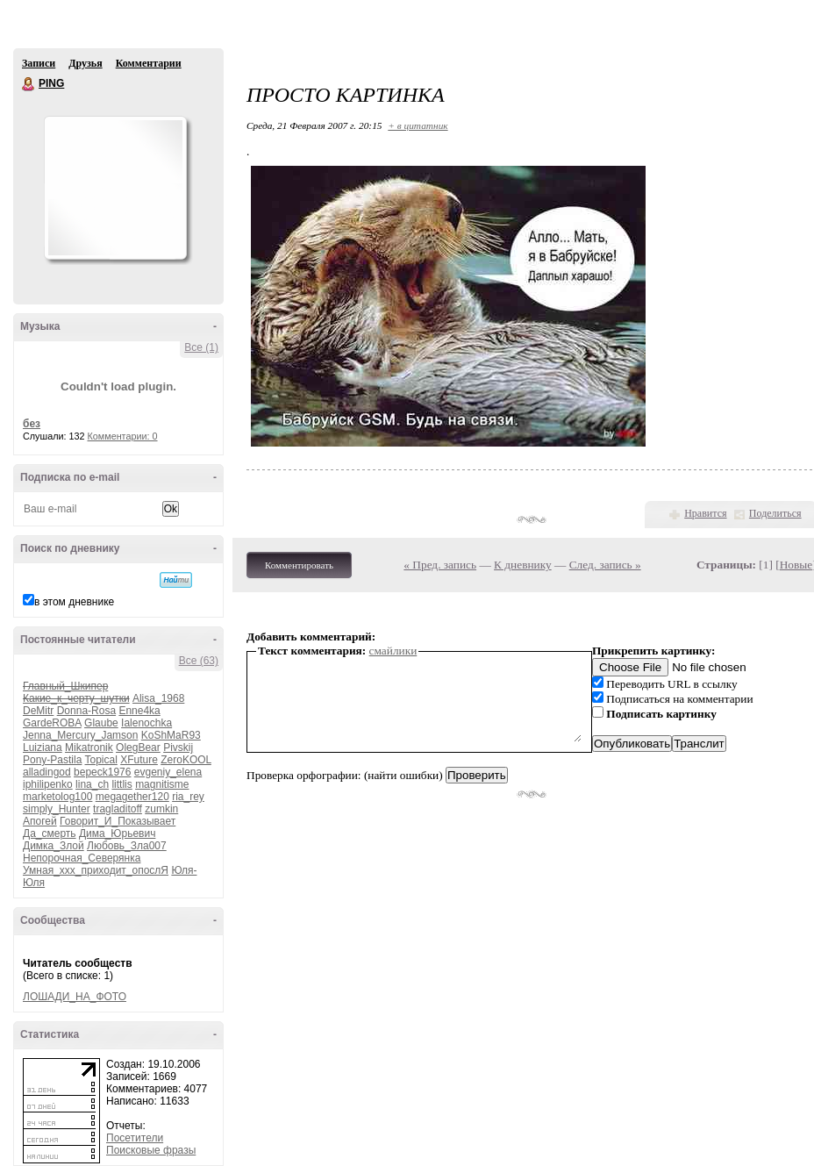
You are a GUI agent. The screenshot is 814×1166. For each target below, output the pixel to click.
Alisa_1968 (158, 698)
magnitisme (162, 784)
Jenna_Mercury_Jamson (80, 735)
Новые (796, 564)
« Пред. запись (439, 564)
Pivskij (178, 747)
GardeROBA (52, 723)
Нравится (705, 513)
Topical (101, 760)
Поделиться (775, 513)
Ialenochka (146, 723)
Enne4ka (139, 711)
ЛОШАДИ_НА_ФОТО (74, 997)
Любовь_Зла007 (127, 846)
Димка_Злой (53, 846)
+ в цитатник (417, 125)
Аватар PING (115, 188)
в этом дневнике (74, 602)
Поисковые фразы (151, 1150)
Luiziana (42, 747)
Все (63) (198, 661)
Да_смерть (49, 833)
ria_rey (188, 796)
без (31, 424)
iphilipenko (48, 784)
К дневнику (523, 564)
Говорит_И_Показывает (117, 821)
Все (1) (201, 347)
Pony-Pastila (52, 760)
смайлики (393, 650)
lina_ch (92, 784)
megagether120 (132, 796)
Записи (38, 63)
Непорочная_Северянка (81, 858)
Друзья (85, 63)
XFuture (139, 760)
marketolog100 (57, 796)
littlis (121, 784)
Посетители (134, 1138)
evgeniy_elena (168, 772)
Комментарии (149, 63)
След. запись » (605, 564)
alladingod (47, 772)
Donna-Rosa (86, 711)
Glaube (101, 723)
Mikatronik (89, 747)
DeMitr (38, 711)
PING (29, 84)
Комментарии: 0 (123, 436)
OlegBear (138, 747)
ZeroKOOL (186, 760)
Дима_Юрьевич (117, 833)
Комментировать (299, 565)
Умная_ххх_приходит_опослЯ (95, 870)
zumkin (161, 809)
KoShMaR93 (171, 735)
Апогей (40, 821)
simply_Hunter (56, 809)
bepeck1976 (102, 772)
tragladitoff (117, 809)
